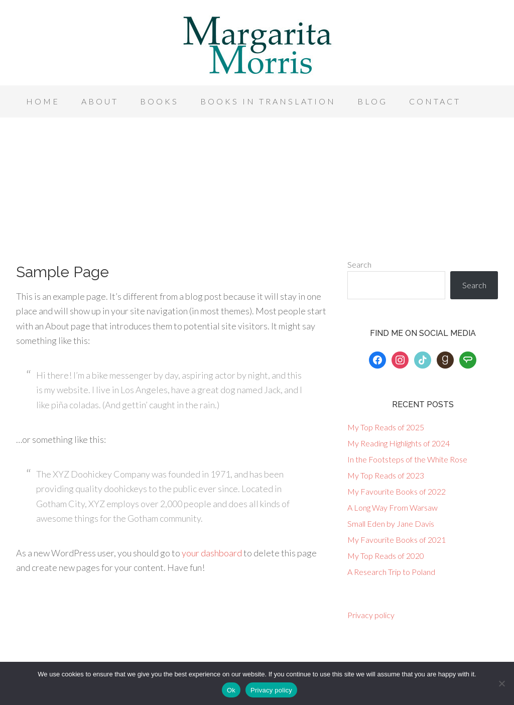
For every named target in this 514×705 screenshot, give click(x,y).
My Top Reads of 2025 (385, 427)
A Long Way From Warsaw (392, 507)
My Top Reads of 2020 (385, 555)
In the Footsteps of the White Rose (407, 459)
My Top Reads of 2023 (385, 475)
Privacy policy (371, 615)
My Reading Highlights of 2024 (398, 443)
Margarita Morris (257, 45)
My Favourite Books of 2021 (396, 539)
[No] (501, 683)
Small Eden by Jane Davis (390, 523)
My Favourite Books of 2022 (396, 491)
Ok (231, 690)
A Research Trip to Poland (391, 571)
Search (359, 264)
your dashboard (212, 552)
